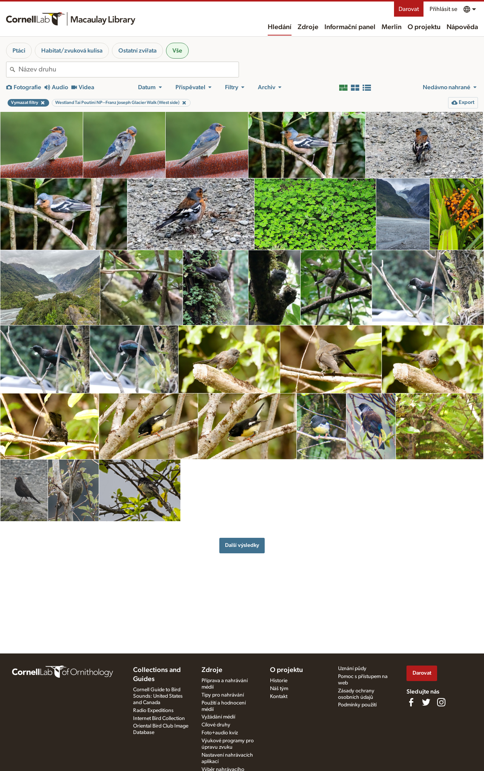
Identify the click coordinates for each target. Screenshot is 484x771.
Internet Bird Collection (159, 718)
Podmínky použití (357, 705)
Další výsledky (242, 545)
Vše (177, 51)
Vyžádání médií (218, 717)
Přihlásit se (443, 9)
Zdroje (308, 27)
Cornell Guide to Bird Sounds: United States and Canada (158, 696)
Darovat (409, 9)
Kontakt (278, 696)
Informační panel (349, 27)
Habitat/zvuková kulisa (71, 51)
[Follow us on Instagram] (441, 702)
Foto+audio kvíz (220, 732)
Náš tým (279, 688)
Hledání (280, 27)
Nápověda (462, 27)
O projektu (424, 27)
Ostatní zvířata (137, 51)
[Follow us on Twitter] (426, 702)
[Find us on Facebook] (411, 702)
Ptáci (18, 51)
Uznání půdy (352, 668)
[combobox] (129, 69)
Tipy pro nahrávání (223, 695)
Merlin (392, 27)
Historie (278, 680)
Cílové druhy (216, 725)
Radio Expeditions (153, 710)
